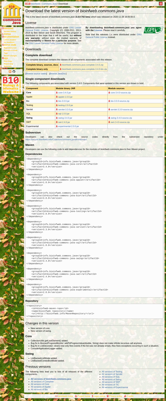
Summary (8, 66)
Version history (10, 31)
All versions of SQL (111, 377)
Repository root (10, 48)
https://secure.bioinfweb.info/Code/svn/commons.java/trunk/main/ (56, 139)
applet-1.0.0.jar (64, 97)
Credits (128, 396)
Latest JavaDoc (10, 40)
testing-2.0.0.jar (64, 105)
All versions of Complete (42, 382)
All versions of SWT (111, 382)
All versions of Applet (41, 387)
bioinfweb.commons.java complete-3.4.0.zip (81, 65)
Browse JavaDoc (58, 74)
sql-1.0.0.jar (62, 114)
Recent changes (10, 56)
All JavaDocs (9, 42)
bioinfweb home (64, 396)
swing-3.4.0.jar (64, 118)
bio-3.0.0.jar (63, 101)
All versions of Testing (112, 372)
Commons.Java (49, 4)
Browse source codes (36, 74)
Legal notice (98, 396)
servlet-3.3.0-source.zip (120, 109)
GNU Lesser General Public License (46, 43)
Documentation (10, 36)
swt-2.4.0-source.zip (119, 122)
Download (7, 28)
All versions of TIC (110, 385)
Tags (6, 53)
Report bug (8, 64)
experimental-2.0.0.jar (67, 126)
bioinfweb (32, 4)
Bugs (5, 58)
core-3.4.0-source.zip (119, 93)
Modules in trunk (10, 50)
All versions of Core (40, 384)
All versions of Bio (39, 389)
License (6, 34)
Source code (9, 45)
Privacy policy (114, 396)
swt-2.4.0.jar (63, 122)
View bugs (8, 61)
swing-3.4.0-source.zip (120, 118)
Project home (82, 396)
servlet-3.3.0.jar (64, 109)
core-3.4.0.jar (63, 93)
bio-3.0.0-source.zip (118, 101)
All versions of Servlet (112, 374)
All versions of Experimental (115, 387)
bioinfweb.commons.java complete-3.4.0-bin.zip (83, 69)
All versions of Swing (111, 379)
